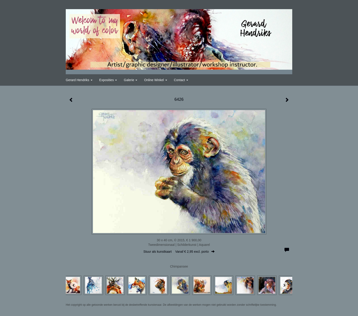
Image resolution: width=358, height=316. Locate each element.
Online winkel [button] (155, 80)
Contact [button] (181, 80)
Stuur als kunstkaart (179, 251)
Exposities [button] (108, 80)
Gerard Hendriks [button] (79, 80)
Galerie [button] (130, 80)
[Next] (284, 285)
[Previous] (73, 285)
